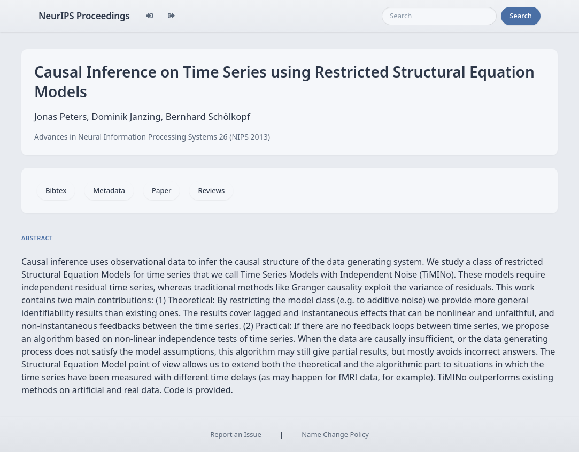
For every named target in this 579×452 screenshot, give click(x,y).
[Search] (439, 16)
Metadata (109, 190)
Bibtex (55, 190)
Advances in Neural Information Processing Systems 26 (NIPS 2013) (152, 137)
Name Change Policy (335, 434)
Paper (161, 190)
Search (520, 15)
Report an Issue (235, 434)
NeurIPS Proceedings (84, 16)
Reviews (211, 190)
